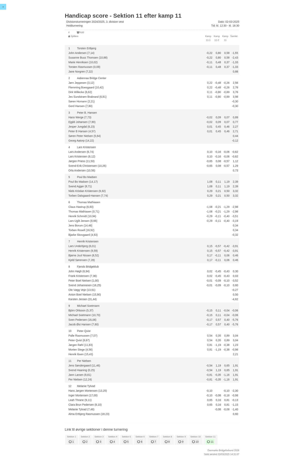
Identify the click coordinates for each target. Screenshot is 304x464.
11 (210, 441)
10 (195, 441)
